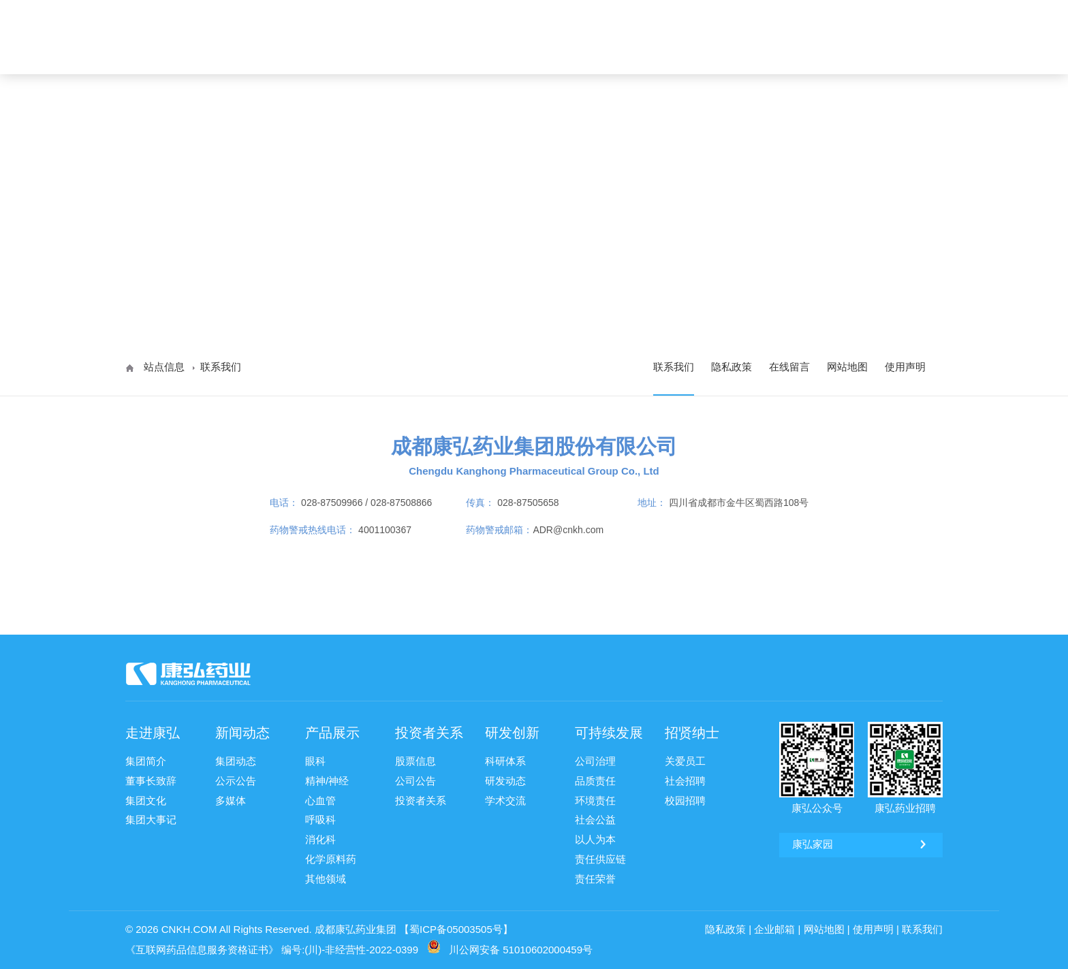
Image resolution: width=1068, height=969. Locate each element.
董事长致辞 (150, 779)
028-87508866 (401, 502)
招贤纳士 (857, 54)
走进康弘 (411, 54)
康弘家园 (812, 12)
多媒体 (230, 798)
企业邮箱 (774, 925)
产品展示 (552, 54)
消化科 (320, 836)
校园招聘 (685, 798)
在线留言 (789, 366)
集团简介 (145, 760)
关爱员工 (685, 760)
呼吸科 (320, 817)
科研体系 (505, 760)
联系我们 (673, 366)
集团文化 (145, 798)
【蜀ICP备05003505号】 (456, 925)
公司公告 (415, 779)
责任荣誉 (595, 874)
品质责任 (595, 779)
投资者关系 (628, 54)
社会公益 (595, 817)
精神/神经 (327, 779)
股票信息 (415, 760)
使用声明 (905, 366)
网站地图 (847, 366)
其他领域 (325, 874)
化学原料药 (330, 855)
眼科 (315, 760)
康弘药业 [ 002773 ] (894, 12)
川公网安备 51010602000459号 (521, 945)
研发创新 (705, 54)
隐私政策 (731, 366)
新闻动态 (481, 54)
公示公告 (235, 779)
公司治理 (595, 760)
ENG (911, 54)
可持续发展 (781, 54)
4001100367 (384, 529)
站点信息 (164, 366)
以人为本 (595, 836)
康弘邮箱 (755, 12)
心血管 (320, 798)
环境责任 (595, 798)
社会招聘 (685, 779)
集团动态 (235, 760)
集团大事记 (150, 817)
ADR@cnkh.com (568, 529)
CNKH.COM (189, 925)
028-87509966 (331, 502)
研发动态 (505, 779)
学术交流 (505, 798)
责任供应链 (600, 855)
